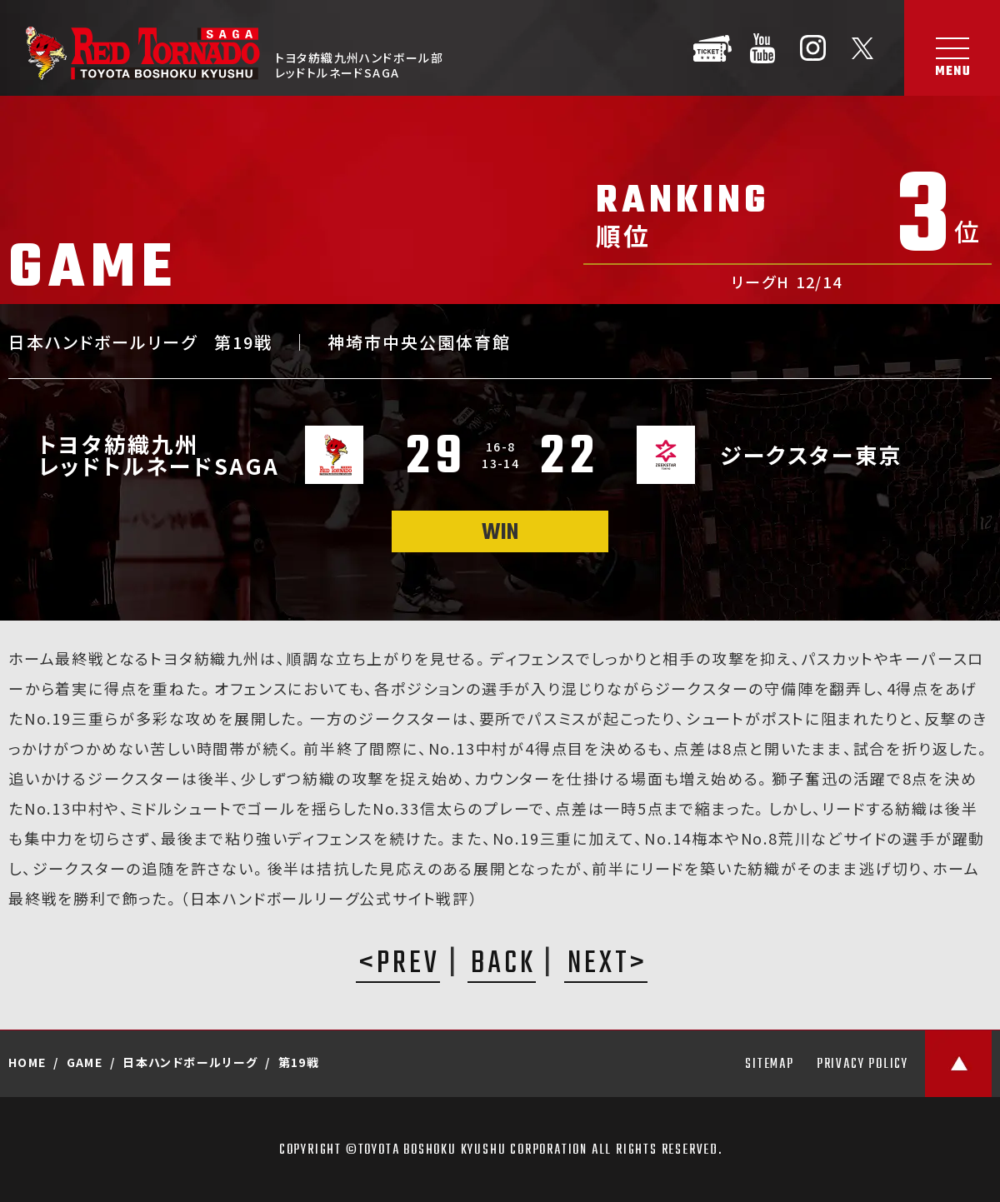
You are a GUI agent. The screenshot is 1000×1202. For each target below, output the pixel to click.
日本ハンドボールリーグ (190, 1062)
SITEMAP (769, 1064)
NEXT (599, 965)
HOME (27, 1062)
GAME (85, 1062)
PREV (408, 965)
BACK (503, 965)
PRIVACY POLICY (862, 1064)
